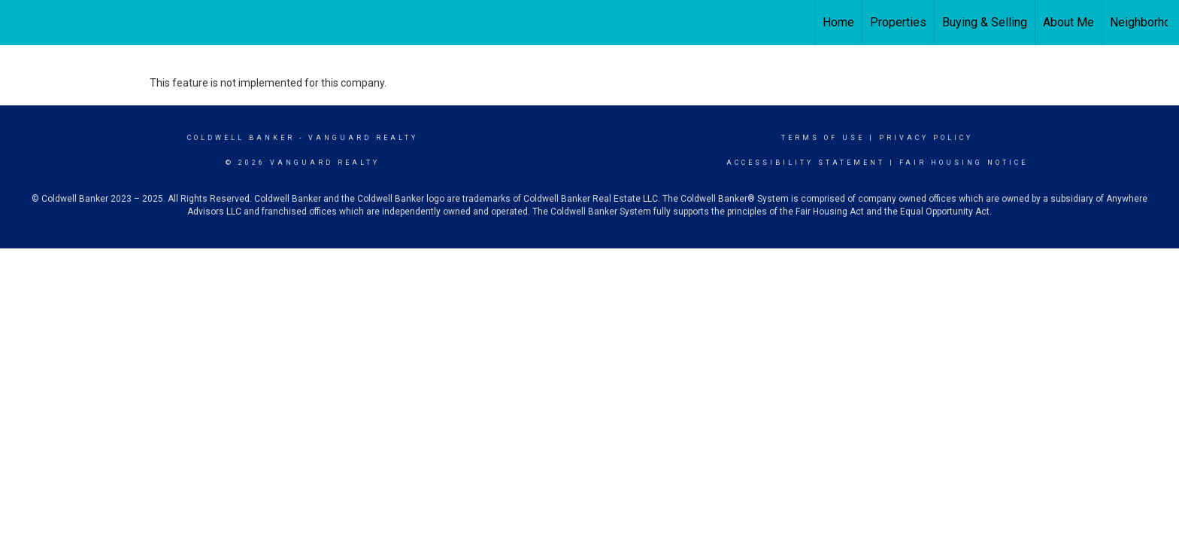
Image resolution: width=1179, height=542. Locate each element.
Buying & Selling (984, 22)
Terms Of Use (823, 138)
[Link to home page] (19, 22)
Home (838, 22)
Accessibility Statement (805, 162)
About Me (1068, 22)
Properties (898, 22)
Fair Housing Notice (963, 162)
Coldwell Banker (241, 138)
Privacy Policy (926, 138)
